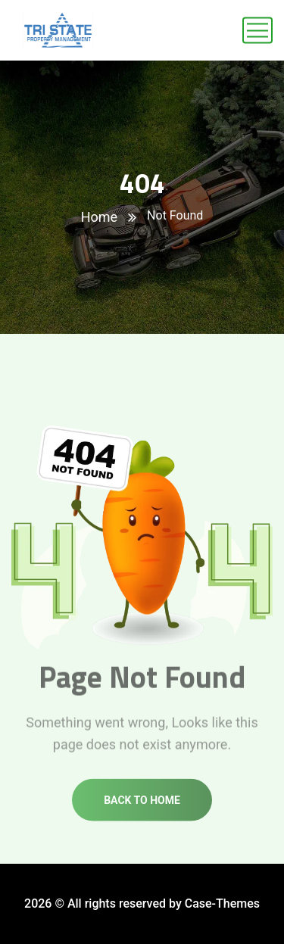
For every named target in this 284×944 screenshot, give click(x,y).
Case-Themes (222, 903)
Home (99, 217)
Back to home (142, 805)
